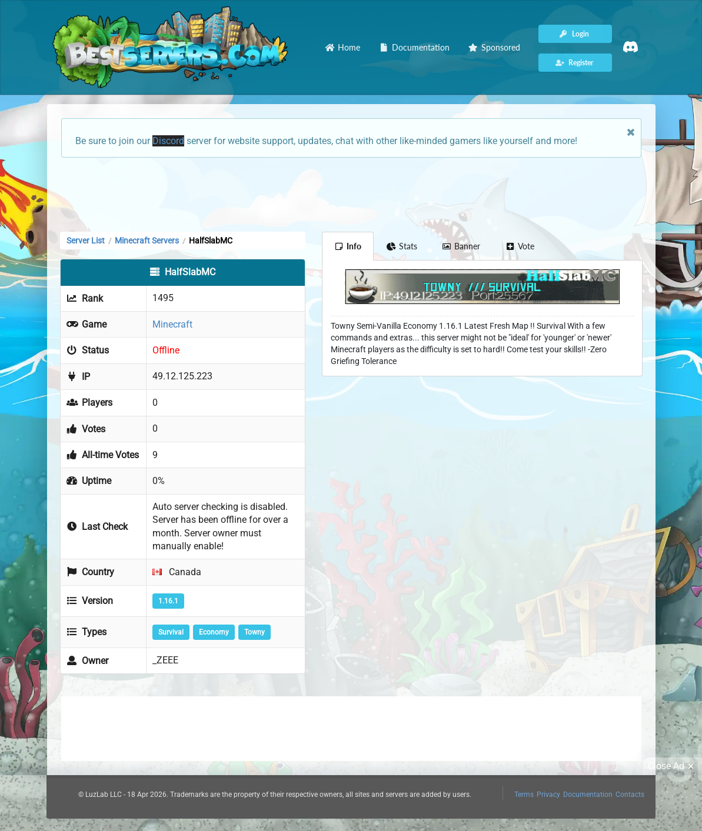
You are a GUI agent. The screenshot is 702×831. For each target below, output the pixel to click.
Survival (171, 632)
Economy (214, 632)
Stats (401, 246)
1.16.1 (168, 601)
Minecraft (172, 324)
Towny (254, 632)
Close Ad (672, 766)
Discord (168, 140)
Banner (461, 246)
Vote (519, 246)
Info (348, 246)
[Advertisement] (351, 193)
